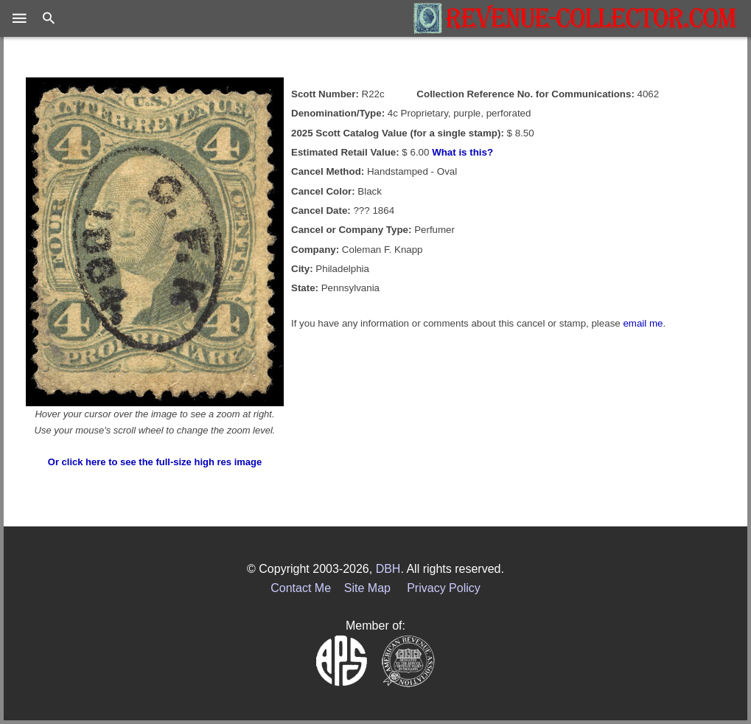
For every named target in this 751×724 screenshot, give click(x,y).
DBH (388, 569)
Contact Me (300, 588)
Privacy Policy (444, 588)
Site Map (367, 588)
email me (643, 323)
